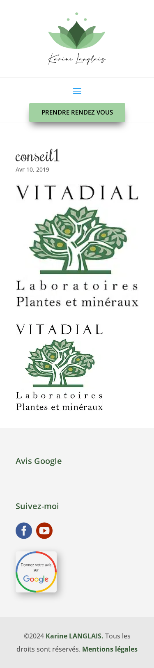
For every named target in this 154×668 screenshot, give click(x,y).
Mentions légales (110, 649)
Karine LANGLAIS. (74, 635)
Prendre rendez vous (77, 112)
